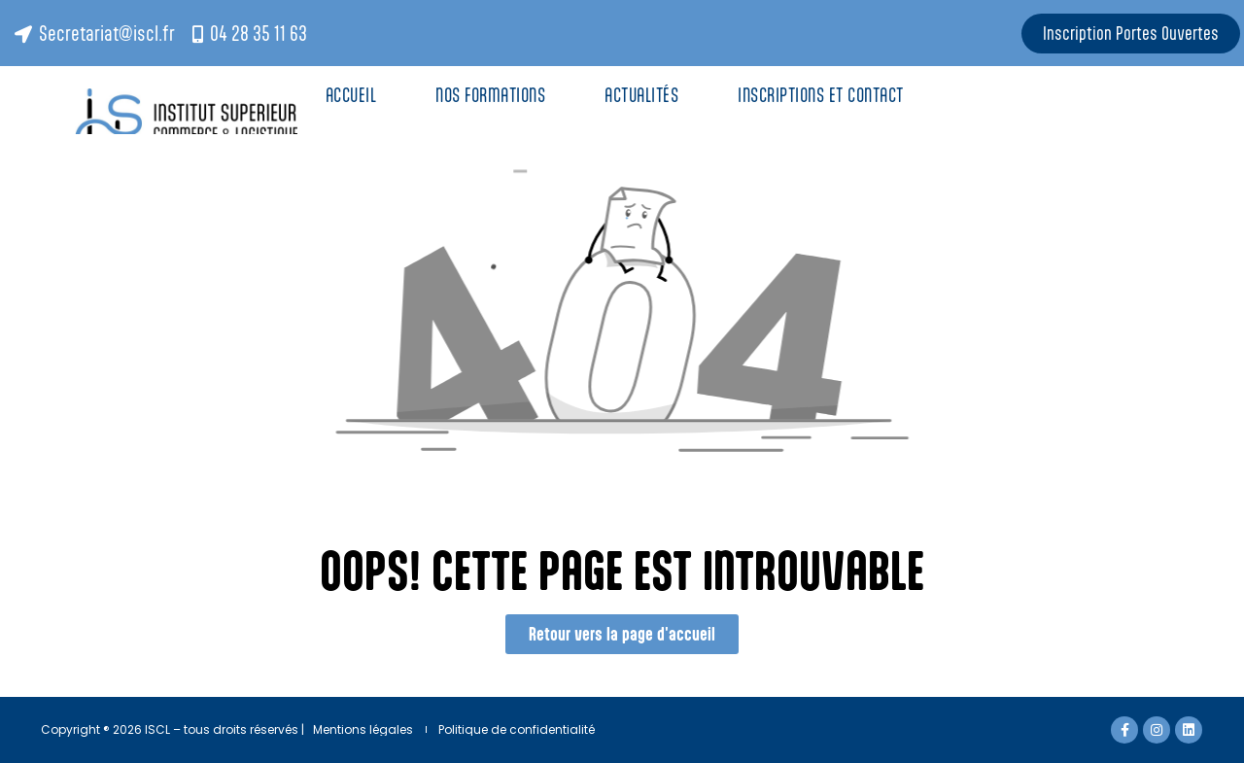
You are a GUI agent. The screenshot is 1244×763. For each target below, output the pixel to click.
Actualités (641, 95)
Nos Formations (490, 95)
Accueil (351, 95)
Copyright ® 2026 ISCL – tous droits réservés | (172, 729)
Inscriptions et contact (823, 95)
